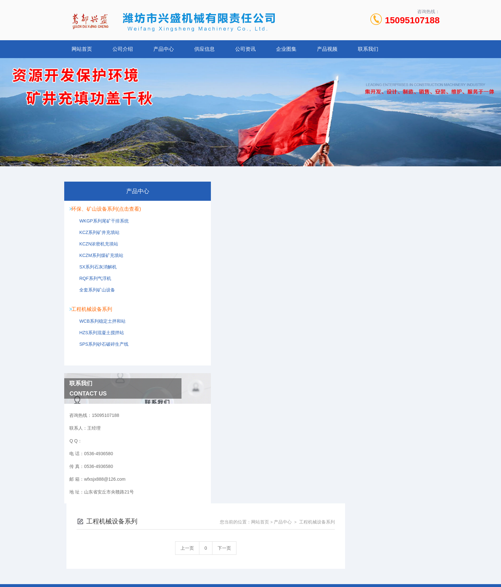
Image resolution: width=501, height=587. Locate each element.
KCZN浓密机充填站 (95, 249)
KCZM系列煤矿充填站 (98, 260)
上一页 (282, 226)
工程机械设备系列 (93, 311)
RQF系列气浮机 (92, 283)
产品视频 (327, 49)
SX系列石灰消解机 (94, 272)
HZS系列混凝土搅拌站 (98, 339)
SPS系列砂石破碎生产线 (100, 351)
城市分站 (76, 570)
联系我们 (368, 49)
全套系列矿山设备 (94, 295)
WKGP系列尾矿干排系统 (100, 226)
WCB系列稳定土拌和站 (99, 328)
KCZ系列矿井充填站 (96, 237)
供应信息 (204, 49)
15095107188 (412, 20)
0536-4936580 (222, 532)
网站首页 (82, 49)
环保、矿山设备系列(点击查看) (108, 209)
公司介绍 (122, 49)
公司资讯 (245, 49)
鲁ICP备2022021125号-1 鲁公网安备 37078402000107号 (297, 542)
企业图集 (286, 49)
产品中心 (163, 49)
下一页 (319, 226)
